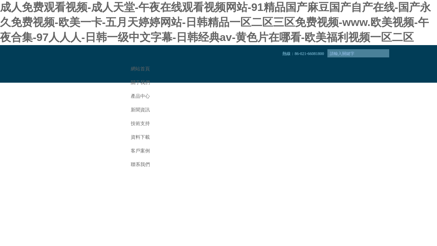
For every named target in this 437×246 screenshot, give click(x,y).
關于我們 (140, 82)
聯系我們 (140, 164)
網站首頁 (140, 68)
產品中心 (140, 96)
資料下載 (140, 137)
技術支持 (140, 123)
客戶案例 (140, 150)
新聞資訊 (140, 109)
